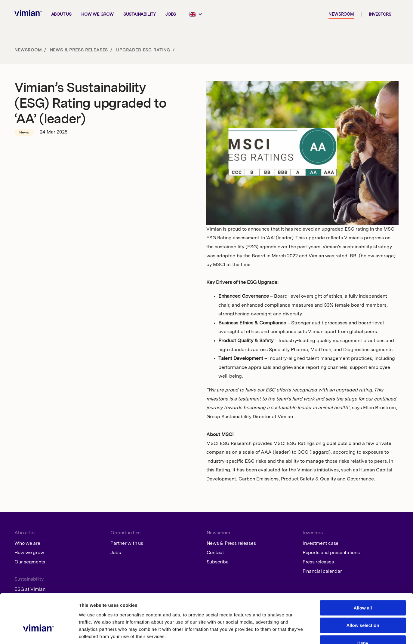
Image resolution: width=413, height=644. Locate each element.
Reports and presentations (331, 552)
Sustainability (139, 14)
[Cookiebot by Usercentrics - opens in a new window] (39, 632)
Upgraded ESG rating (143, 50)
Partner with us (126, 543)
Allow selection (362, 588)
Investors (380, 14)
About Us (24, 533)
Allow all (363, 570)
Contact (215, 552)
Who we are (27, 543)
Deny (362, 605)
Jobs (170, 14)
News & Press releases (79, 50)
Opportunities (125, 533)
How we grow (97, 14)
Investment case (320, 543)
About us (61, 14)
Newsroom (341, 14)
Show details (312, 632)
